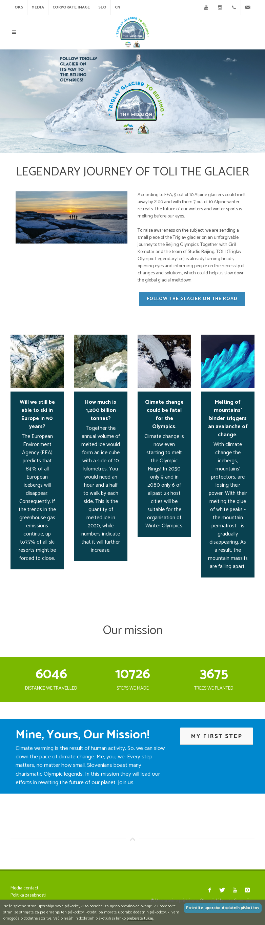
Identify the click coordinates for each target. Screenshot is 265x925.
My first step (216, 736)
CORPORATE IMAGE (71, 7)
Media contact (24, 888)
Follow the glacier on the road (192, 299)
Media (38, 7)
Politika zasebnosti (28, 895)
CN (117, 7)
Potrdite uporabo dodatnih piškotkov (222, 908)
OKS (19, 7)
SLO (102, 7)
